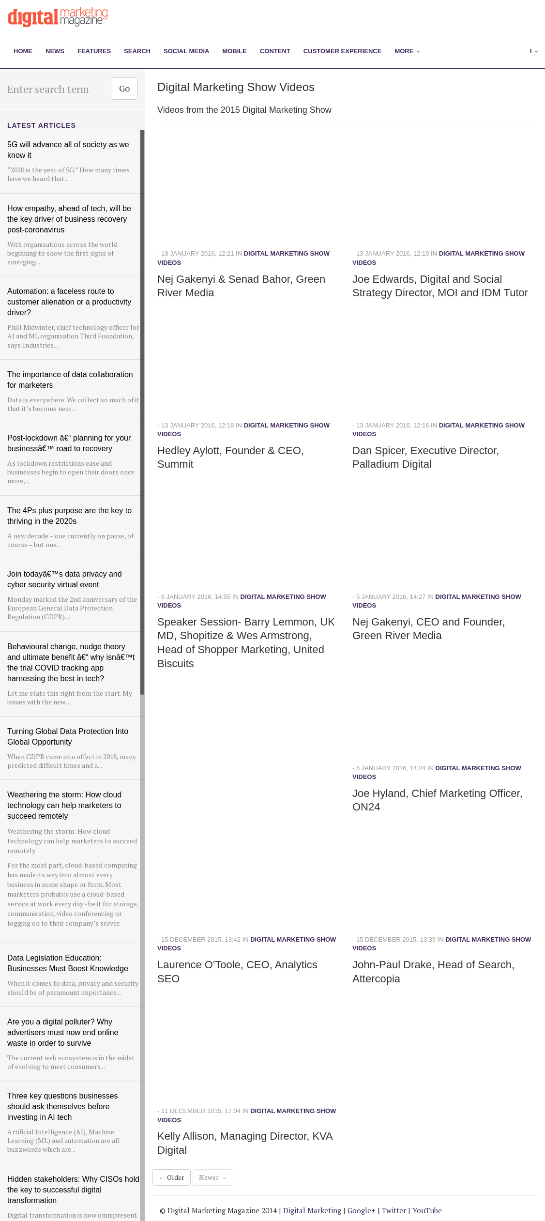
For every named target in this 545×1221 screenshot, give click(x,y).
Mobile (234, 51)
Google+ (362, 1210)
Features (94, 51)
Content (275, 51)
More (407, 51)
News (54, 51)
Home (23, 51)
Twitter (394, 1210)
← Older (171, 1177)
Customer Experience (342, 51)
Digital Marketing (312, 1210)
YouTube (427, 1210)
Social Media (186, 51)
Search (137, 51)
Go (124, 88)
